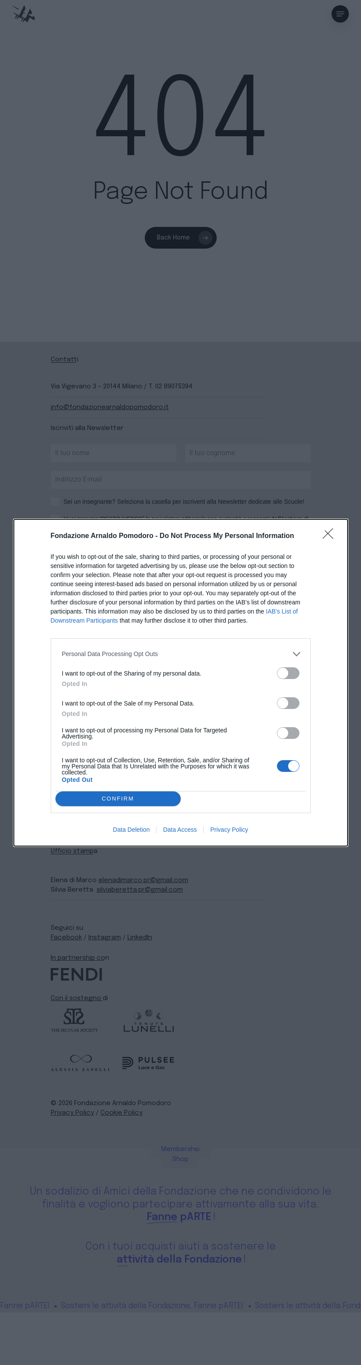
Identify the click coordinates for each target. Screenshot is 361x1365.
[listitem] (180, 654)
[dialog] (181, 682)
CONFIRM (118, 798)
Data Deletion (131, 829)
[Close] (330, 536)
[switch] (288, 673)
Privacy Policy (229, 829)
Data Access (180, 829)
